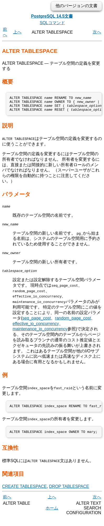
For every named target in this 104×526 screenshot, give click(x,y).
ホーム (52, 516)
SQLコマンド (52, 23)
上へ (17, 32)
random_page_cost (73, 324)
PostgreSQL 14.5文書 (52, 16)
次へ (97, 32)
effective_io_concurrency (36, 329)
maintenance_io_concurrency (40, 335)
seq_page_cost (36, 324)
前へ (7, 505)
